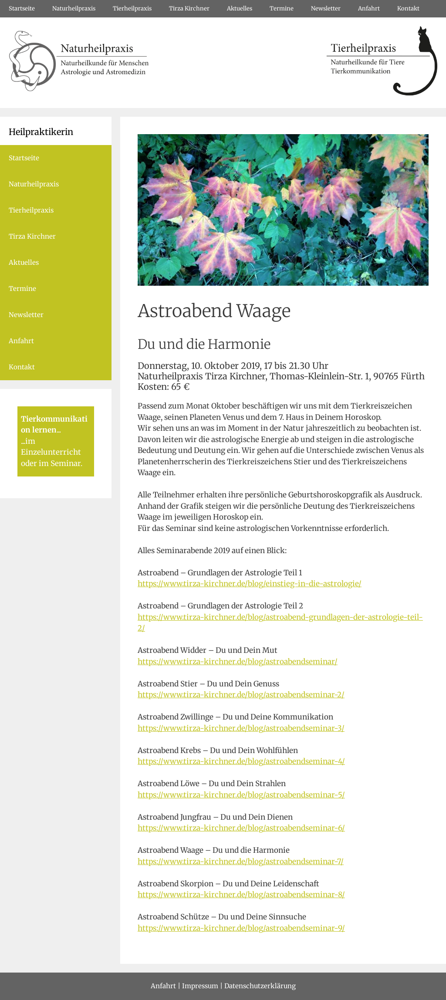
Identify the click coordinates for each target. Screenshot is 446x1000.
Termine (282, 8)
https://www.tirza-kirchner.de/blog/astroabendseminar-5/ (241, 795)
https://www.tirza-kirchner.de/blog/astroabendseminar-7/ (241, 861)
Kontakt (408, 8)
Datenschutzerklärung (260, 986)
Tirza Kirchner (189, 8)
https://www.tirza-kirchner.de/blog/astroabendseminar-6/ (241, 828)
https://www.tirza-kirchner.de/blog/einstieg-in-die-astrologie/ (250, 583)
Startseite (22, 8)
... (59, 430)
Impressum (200, 986)
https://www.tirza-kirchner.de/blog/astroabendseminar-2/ (241, 694)
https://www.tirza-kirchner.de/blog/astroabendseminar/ (238, 661)
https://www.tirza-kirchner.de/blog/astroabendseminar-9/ (241, 928)
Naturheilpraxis (73, 8)
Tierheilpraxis (132, 8)
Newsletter (326, 8)
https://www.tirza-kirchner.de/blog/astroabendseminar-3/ (241, 728)
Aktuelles (239, 8)
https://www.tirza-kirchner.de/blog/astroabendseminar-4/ (241, 761)
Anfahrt (369, 8)
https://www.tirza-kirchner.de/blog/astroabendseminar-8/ (241, 894)
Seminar (66, 463)
